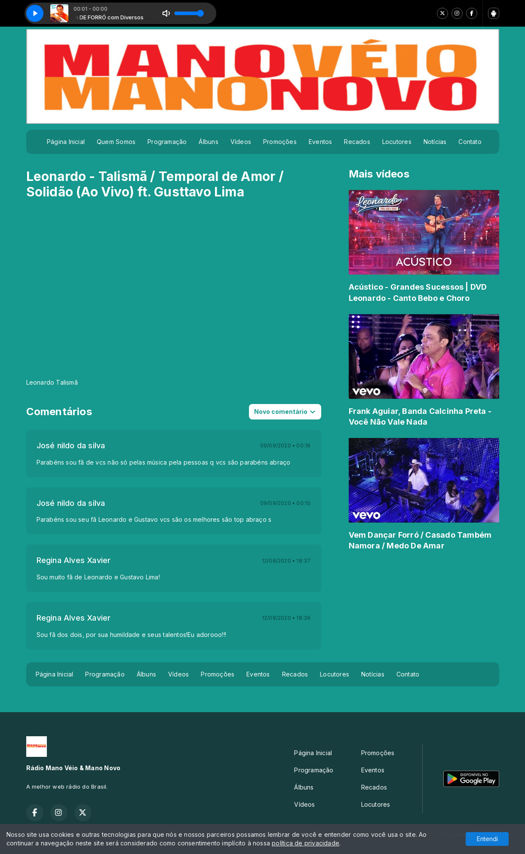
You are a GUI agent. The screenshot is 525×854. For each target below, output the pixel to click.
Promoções (280, 141)
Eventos (320, 141)
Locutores (396, 141)
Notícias (435, 141)
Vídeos (240, 141)
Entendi (487, 838)
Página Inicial (66, 141)
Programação (167, 141)
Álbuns (208, 141)
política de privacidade (305, 843)
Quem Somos (116, 141)
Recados (357, 141)
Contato (469, 141)
